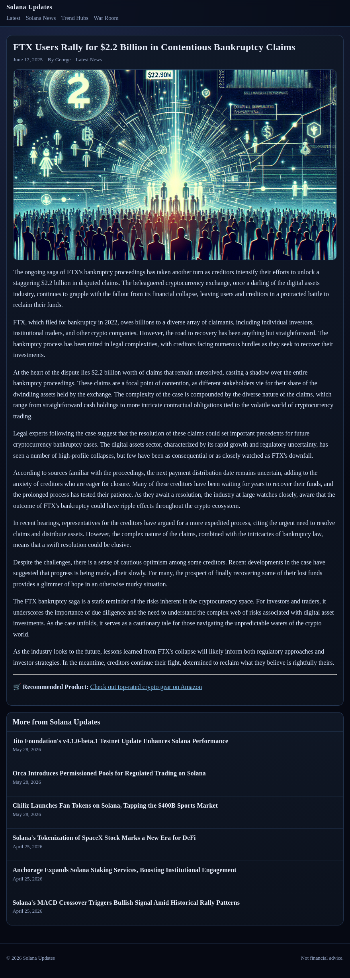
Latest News (89, 59)
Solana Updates (29, 7)
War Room (106, 18)
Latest (13, 18)
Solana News (41, 18)
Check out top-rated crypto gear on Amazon (146, 686)
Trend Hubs (74, 18)
